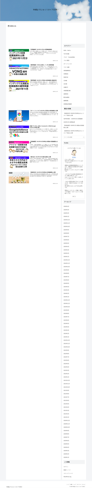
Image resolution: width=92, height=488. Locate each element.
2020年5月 (66, 444)
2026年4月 (66, 206)
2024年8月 (66, 273)
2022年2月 (66, 373)
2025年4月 (66, 246)
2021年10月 (67, 387)
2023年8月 (66, 313)
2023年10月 (67, 306)
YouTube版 (66, 53)
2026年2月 (66, 213)
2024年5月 (66, 283)
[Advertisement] (33, 37)
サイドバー (78, 484)
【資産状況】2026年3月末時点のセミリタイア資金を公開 (74, 114)
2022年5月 (66, 363)
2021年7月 (66, 397)
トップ (66, 484)
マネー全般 (66, 67)
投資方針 (66, 77)
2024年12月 (67, 260)
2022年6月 (66, 360)
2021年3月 (66, 410)
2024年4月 (66, 286)
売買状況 (66, 74)
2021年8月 (66, 393)
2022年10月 (67, 347)
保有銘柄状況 (67, 70)
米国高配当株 (67, 90)
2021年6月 (66, 400)
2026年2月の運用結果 (69, 122)
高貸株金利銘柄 (68, 104)
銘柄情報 (66, 100)
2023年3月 (66, 330)
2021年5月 (66, 403)
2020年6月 (66, 440)
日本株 (65, 80)
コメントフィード (68, 473)
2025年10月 (67, 226)
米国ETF (66, 87)
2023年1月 (66, 337)
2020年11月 (67, 424)
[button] (84, 137)
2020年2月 (66, 454)
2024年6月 (66, 280)
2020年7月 (66, 437)
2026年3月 (66, 209)
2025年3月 (66, 250)
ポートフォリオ (68, 63)
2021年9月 (66, 390)
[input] (74, 137)
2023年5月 (66, 323)
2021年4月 (66, 407)
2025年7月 (66, 236)
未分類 (65, 84)
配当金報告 (66, 97)
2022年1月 (66, 377)
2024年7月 (66, 276)
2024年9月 (66, 270)
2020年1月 (66, 457)
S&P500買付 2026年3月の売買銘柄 (73, 118)
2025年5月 (66, 243)
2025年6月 (66, 239)
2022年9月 (66, 350)
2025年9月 (66, 229)
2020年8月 (66, 434)
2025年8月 (66, 233)
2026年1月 (66, 216)
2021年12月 (67, 380)
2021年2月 (66, 413)
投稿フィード (67, 470)
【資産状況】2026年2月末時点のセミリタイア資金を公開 (74, 132)
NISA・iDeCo (67, 50)
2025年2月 (66, 253)
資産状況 (66, 94)
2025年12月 (67, 219)
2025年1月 (66, 256)
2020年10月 (67, 427)
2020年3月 (66, 450)
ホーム (83, 484)
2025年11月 (67, 223)
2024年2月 (66, 293)
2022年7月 (66, 357)
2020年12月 (67, 420)
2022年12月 (67, 340)
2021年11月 (67, 383)
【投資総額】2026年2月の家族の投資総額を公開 (74, 126)
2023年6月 (66, 320)
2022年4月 (66, 367)
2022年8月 (66, 353)
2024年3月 (66, 290)
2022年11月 (67, 343)
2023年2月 (66, 333)
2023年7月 (66, 316)
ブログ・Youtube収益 (69, 57)
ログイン (66, 466)
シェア (73, 484)
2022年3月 (66, 370)
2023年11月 (67, 303)
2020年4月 (66, 447)
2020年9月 (66, 430)
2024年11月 (67, 263)
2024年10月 (67, 266)
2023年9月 (66, 310)
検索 (70, 484)
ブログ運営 (66, 60)
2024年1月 (66, 296)
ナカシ (74, 157)
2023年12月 (67, 300)
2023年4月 (66, 327)
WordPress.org (67, 476)
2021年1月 (66, 417)
